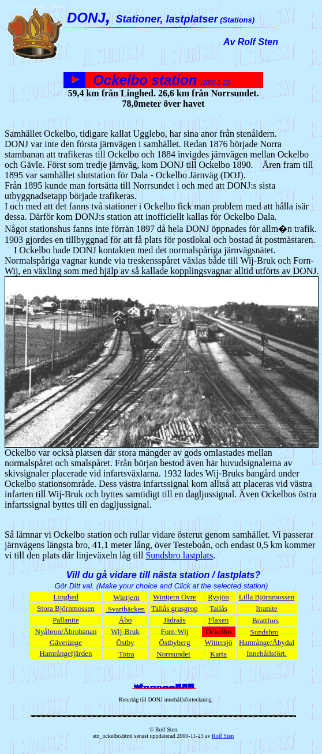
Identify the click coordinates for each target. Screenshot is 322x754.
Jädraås (174, 620)
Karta (218, 654)
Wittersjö (219, 642)
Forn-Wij (175, 631)
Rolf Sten (223, 736)
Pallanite (66, 620)
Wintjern (126, 597)
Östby (125, 642)
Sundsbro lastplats (179, 555)
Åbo (125, 620)
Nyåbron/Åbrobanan (66, 631)
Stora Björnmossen (65, 608)
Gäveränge (66, 642)
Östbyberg (174, 642)
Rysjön (218, 596)
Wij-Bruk (125, 631)
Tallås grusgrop (174, 608)
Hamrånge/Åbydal (266, 642)
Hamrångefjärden (66, 653)
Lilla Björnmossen (266, 596)
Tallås (218, 608)
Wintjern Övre (174, 596)
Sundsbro (264, 632)
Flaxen (218, 620)
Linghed (65, 596)
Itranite (267, 608)
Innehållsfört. (266, 653)
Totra (126, 654)
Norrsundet (173, 654)
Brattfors (265, 620)
